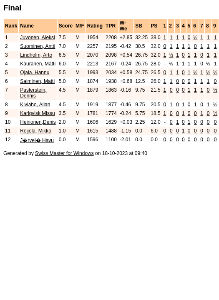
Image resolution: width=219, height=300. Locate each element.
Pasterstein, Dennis (33, 93)
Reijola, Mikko (35, 131)
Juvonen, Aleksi (37, 37)
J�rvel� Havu (37, 140)
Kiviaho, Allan (35, 105)
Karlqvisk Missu (37, 113)
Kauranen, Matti (37, 64)
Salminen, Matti (37, 81)
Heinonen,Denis (37, 122)
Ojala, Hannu (34, 72)
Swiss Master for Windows (64, 153)
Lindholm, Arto (36, 55)
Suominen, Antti (37, 46)
